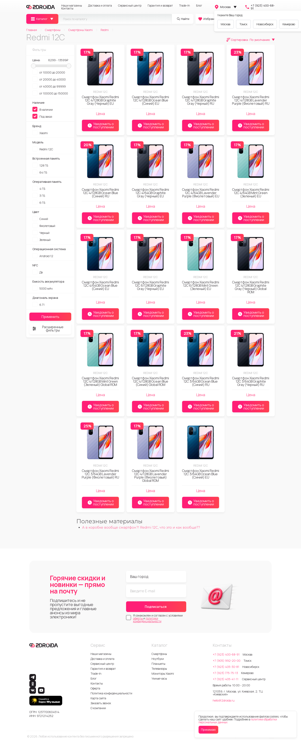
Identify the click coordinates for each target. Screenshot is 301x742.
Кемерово (289, 24)
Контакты (67, 8)
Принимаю (208, 730)
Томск (243, 24)
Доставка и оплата (100, 5)
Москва (222, 7)
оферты (138, 618)
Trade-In (184, 5)
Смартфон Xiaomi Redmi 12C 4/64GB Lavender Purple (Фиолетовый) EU (200, 192)
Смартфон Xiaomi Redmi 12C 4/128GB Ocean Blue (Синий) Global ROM (150, 381)
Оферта (95, 688)
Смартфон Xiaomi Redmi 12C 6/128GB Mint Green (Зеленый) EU (200, 285)
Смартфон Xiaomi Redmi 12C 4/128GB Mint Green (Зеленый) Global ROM (100, 381)
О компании (98, 708)
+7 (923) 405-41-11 (226, 679)
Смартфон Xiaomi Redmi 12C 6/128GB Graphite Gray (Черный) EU (150, 285)
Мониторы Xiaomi (163, 673)
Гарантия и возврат (160, 5)
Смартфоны (159, 654)
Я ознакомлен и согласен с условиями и (158, 618)
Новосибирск (264, 24)
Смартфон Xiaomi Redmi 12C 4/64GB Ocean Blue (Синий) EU (100, 285)
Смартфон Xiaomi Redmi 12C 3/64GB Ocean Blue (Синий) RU (200, 381)
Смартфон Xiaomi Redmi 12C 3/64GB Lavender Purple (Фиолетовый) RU (100, 474)
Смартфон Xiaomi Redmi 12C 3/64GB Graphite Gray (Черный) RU (250, 381)
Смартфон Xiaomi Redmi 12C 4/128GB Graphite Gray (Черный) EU (100, 100)
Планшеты (158, 664)
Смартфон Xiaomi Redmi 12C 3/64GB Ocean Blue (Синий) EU (200, 474)
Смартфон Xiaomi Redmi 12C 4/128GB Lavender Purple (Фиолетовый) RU (250, 100)
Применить (50, 316)
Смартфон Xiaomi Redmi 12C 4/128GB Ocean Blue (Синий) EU (150, 100)
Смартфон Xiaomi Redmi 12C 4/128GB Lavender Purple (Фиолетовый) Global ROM (150, 475)
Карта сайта (98, 698)
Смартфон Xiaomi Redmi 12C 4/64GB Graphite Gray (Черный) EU (150, 192)
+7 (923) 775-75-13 (225, 673)
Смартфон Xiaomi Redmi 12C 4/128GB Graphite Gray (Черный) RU (200, 100)
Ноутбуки (158, 659)
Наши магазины (71, 5)
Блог (199, 5)
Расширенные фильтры (47, 328)
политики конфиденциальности (147, 619)
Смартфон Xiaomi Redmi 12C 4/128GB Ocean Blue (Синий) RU (100, 192)
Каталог (38, 18)
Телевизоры (159, 669)
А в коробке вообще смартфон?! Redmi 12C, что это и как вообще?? (141, 527)
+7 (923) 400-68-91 (260, 7)
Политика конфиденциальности (111, 693)
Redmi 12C (100, 92)
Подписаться (156, 606)
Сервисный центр (129, 5)
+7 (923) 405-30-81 (226, 667)
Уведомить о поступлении (100, 125)
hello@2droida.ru (223, 700)
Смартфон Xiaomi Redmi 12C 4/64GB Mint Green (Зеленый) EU (250, 192)
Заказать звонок (101, 703)
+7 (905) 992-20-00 (226, 661)
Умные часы (159, 678)
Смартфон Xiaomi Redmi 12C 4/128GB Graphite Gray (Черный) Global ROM (250, 287)
